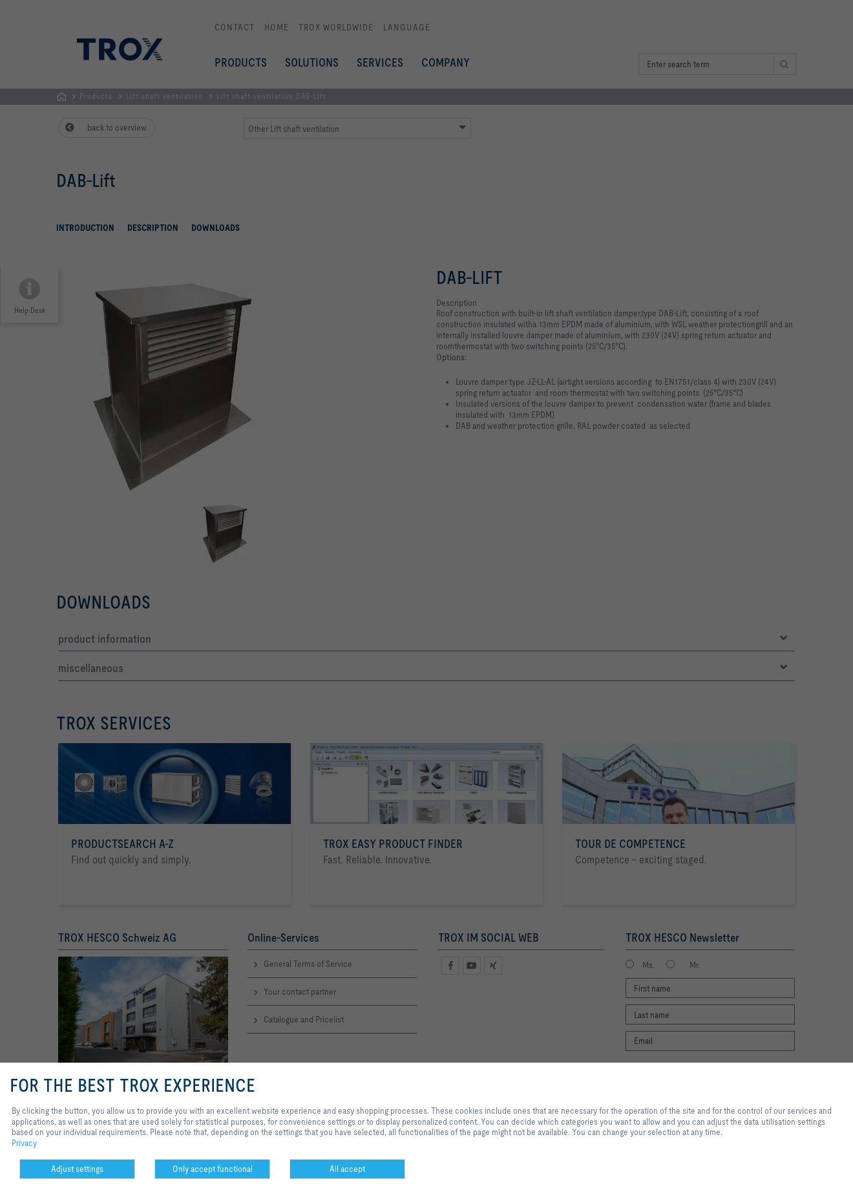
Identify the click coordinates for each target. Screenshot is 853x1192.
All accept (347, 1169)
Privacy (24, 1143)
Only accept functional (213, 1169)
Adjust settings (77, 1169)
